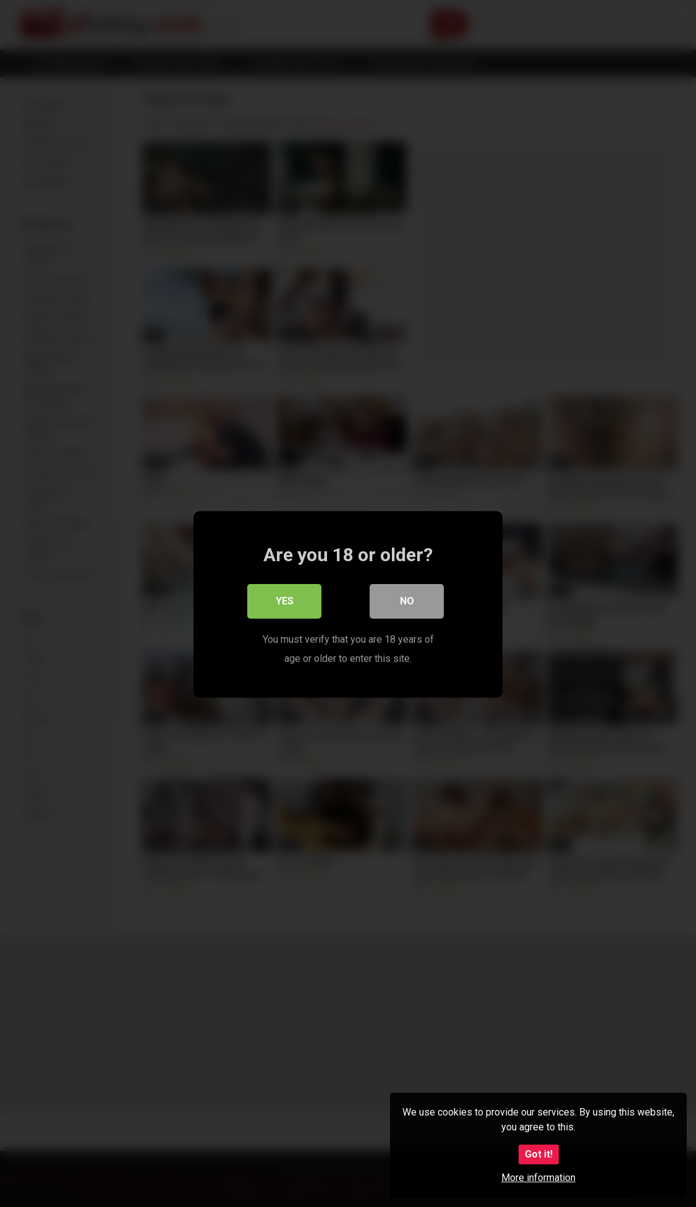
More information (538, 1178)
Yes (285, 600)
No (407, 600)
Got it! (539, 1154)
